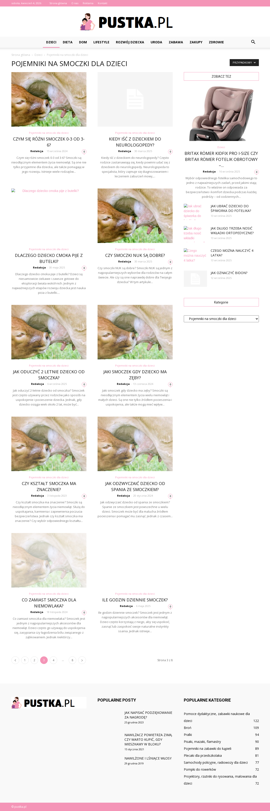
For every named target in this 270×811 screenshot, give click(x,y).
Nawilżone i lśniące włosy (148, 758)
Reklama (88, 3)
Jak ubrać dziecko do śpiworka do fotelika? (231, 208)
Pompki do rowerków (200, 769)
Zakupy (196, 42)
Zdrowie (216, 42)
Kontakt (102, 3)
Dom (83, 42)
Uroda (156, 42)
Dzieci (51, 42)
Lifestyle (101, 42)
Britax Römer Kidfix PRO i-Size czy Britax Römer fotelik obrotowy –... (221, 159)
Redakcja (36, 151)
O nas (74, 3)
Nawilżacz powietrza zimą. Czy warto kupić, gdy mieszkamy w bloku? (148, 739)
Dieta (68, 42)
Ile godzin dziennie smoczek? (135, 600)
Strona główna (58, 3)
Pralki (188, 734)
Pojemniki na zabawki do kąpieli (207, 748)
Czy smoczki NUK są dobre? (135, 255)
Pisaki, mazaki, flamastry (202, 741)
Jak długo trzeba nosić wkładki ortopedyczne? (232, 230)
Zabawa (176, 42)
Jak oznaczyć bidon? (229, 273)
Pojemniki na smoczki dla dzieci (49, 132)
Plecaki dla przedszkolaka (203, 755)
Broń (187, 727)
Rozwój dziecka (130, 42)
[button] (253, 42)
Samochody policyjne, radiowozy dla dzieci (216, 762)
